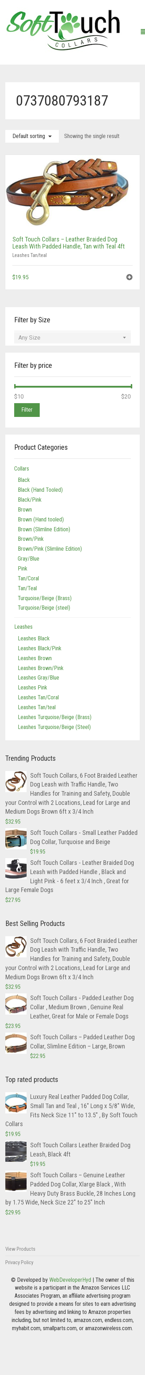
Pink (22, 568)
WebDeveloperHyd (70, 1280)
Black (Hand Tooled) (40, 489)
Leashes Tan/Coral (38, 697)
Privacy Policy (19, 1262)
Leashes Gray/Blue (38, 677)
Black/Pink (29, 499)
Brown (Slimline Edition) (44, 529)
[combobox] (72, 337)
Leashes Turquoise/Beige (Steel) (54, 727)
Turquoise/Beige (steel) (44, 607)
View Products (20, 1249)
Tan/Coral (28, 578)
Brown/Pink (31, 539)
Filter (27, 409)
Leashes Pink (32, 687)
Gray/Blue (28, 558)
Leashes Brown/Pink (40, 668)
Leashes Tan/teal (29, 255)
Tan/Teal (27, 588)
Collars (21, 468)
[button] (129, 278)
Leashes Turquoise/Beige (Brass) (54, 717)
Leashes (23, 626)
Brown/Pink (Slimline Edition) (50, 548)
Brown (25, 509)
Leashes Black (34, 638)
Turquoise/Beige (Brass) (45, 598)
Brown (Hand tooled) (41, 519)
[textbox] (72, 337)
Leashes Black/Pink (39, 648)
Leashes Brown (35, 658)
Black (24, 480)
